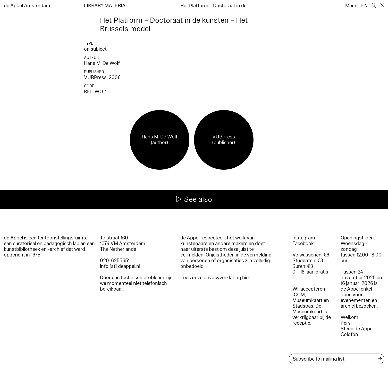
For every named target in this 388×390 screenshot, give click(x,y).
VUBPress (95, 77)
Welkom (349, 317)
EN (364, 5)
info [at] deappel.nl (120, 266)
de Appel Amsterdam (27, 5)
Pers (346, 323)
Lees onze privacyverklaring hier (215, 277)
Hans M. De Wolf (102, 63)
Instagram (303, 238)
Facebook (303, 243)
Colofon (349, 334)
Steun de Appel (357, 328)
